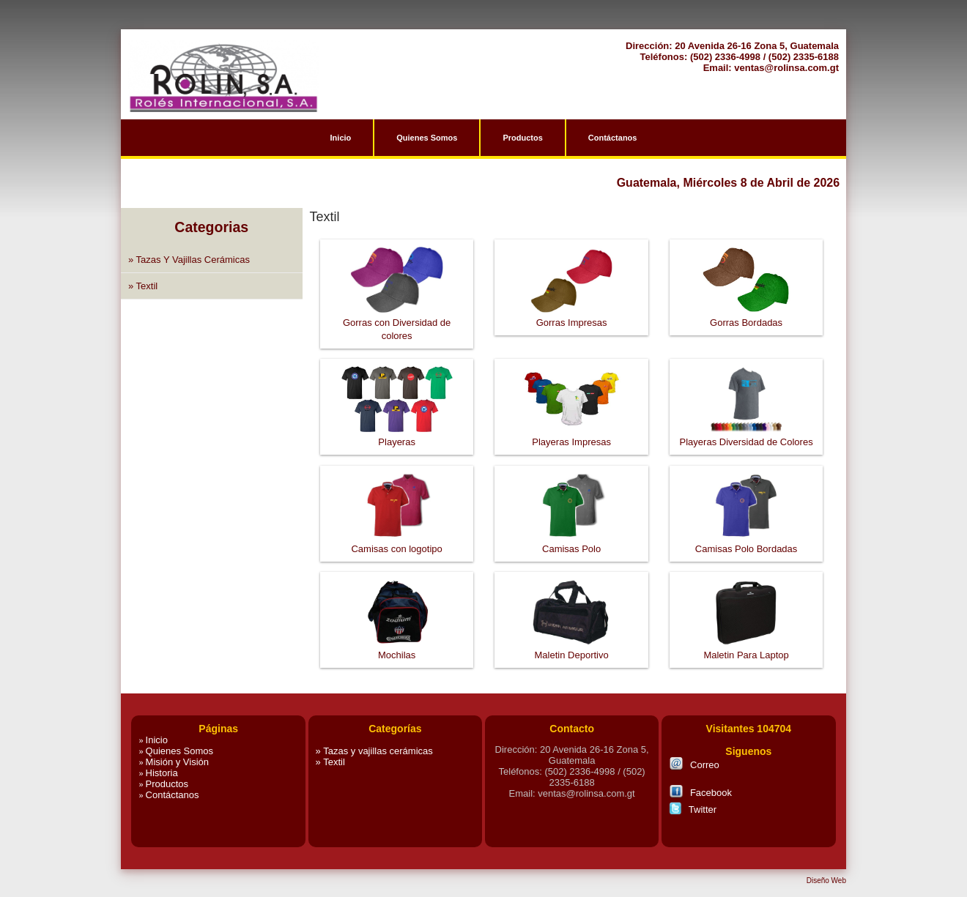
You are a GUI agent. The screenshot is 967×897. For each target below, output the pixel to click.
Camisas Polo (571, 479)
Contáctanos (612, 137)
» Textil (143, 285)
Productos (522, 137)
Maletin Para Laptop (745, 585)
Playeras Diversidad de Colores (746, 372)
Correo (694, 763)
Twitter (692, 808)
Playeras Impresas (571, 372)
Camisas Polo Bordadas (746, 479)
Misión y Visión (173, 761)
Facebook (700, 791)
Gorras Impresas (571, 253)
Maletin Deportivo (571, 585)
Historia (157, 772)
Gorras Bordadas (746, 253)
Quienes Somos (426, 137)
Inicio (341, 137)
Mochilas (397, 585)
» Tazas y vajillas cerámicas (189, 259)
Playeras (397, 372)
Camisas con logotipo (396, 479)
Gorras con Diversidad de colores (397, 253)
